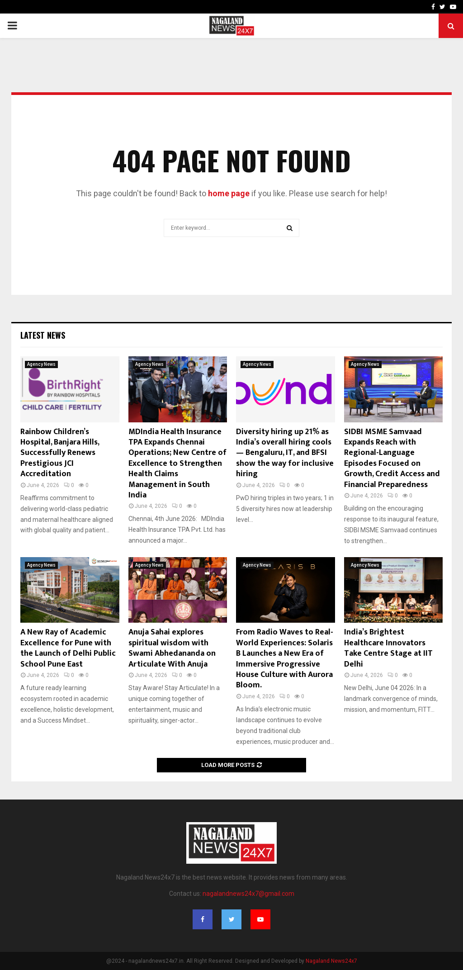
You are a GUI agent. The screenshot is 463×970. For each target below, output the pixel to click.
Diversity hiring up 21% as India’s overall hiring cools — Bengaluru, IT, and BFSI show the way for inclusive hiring (285, 453)
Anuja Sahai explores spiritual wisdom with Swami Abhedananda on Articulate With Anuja (172, 648)
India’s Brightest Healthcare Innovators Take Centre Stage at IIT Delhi (388, 648)
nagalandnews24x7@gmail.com (248, 893)
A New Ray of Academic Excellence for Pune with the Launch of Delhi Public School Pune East (68, 648)
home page (229, 193)
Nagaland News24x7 (331, 961)
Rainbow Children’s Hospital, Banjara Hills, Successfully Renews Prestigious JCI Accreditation (59, 453)
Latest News (42, 335)
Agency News (41, 364)
